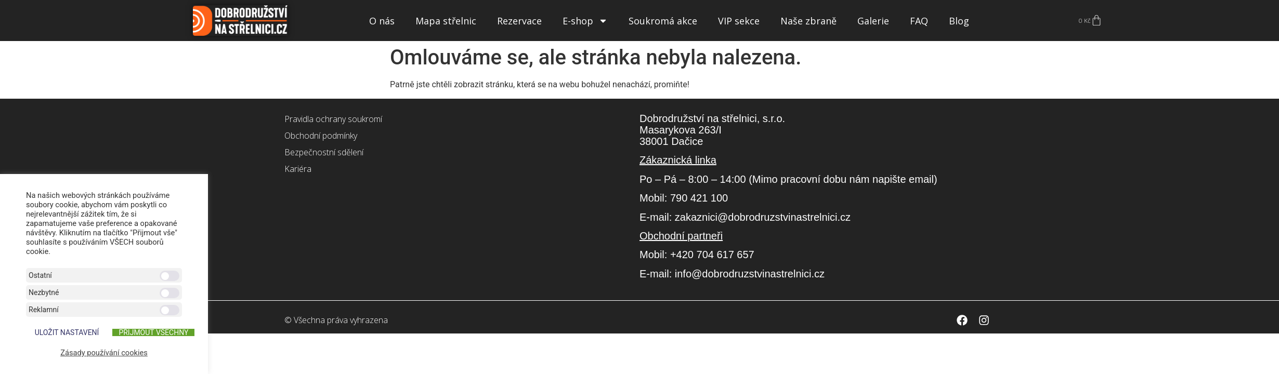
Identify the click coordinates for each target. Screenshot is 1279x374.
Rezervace (519, 21)
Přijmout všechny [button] (153, 332)
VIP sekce (739, 21)
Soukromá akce (663, 21)
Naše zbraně (808, 21)
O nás (382, 21)
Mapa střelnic (445, 21)
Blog (959, 21)
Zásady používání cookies (104, 352)
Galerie (873, 21)
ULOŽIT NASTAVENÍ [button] (67, 332)
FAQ (919, 21)
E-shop (585, 21)
